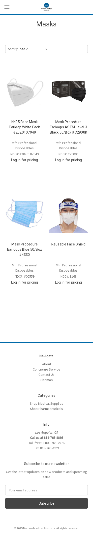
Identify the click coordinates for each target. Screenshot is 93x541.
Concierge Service (46, 369)
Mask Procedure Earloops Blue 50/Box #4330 (24, 249)
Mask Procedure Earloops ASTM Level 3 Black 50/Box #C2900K (68, 127)
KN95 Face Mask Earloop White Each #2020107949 (24, 127)
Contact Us (46, 374)
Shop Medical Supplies (46, 403)
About (46, 364)
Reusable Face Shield (68, 244)
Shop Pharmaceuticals (46, 408)
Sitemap (46, 380)
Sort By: (13, 49)
